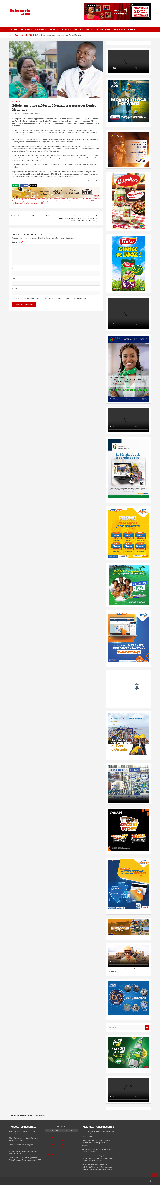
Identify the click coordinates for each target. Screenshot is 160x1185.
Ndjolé (57, 201)
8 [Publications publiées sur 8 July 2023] (71, 1137)
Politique (25, 29)
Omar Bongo (64, 201)
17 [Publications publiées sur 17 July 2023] (48, 1144)
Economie (39, 29)
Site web (15, 288)
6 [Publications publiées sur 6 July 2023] (61, 1137)
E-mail (14, 279)
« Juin (47, 1154)
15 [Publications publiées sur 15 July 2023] (71, 1141)
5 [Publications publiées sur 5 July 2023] (57, 1137)
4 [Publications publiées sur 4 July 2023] (52, 1137)
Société (65, 29)
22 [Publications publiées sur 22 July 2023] (71, 1144)
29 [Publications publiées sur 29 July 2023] (71, 1148)
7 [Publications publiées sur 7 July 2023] (66, 1137)
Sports (77, 29)
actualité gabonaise (23, 199)
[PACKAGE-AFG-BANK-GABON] (128, 337)
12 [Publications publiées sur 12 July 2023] (57, 1141)
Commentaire (17, 242)
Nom (14, 269)
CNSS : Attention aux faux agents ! (21, 1145)
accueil (14, 29)
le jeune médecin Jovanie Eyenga (35, 201)
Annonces (118, 29)
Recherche (147, 1027)
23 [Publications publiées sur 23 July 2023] (76, 1144)
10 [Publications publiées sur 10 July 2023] (48, 1141)
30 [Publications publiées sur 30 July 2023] (76, 1148)
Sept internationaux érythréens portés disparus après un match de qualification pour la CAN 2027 (23, 1151)
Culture (52, 29)
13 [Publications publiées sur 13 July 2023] (62, 1141)
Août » (53, 1154)
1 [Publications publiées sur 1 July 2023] (71, 1134)
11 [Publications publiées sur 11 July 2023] (52, 1141)
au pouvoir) (48, 199)
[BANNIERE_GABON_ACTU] (128, 133)
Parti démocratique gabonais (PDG (81, 201)
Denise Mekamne (59, 199)
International (103, 29)
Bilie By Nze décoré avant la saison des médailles (32, 216)
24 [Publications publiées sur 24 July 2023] (48, 1148)
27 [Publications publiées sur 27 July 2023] (62, 1148)
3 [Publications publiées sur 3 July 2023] (47, 1137)
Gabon (68, 199)
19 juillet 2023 (16, 114)
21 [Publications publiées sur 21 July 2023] (66, 1144)
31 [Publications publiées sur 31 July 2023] (48, 1151)
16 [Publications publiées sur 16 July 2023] (76, 1141)
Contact (132, 29)
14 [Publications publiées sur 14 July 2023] (66, 1141)
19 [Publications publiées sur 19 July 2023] (57, 1144)
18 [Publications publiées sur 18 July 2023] (52, 1144)
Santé (89, 29)
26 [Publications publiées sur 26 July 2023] (57, 1148)
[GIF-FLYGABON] (129, 566)
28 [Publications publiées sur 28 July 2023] (66, 1148)
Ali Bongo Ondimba (37, 199)
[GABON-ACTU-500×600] (128, 509)
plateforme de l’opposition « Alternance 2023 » (28, 203)
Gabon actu (75, 199)
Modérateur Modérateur (31, 114)
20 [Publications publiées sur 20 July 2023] (62, 1144)
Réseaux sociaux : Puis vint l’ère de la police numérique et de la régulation (97, 1142)
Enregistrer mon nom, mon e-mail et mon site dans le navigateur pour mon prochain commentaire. (51, 298)
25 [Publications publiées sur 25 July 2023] (52, 1148)
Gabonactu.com (17, 201)
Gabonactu (96, 199)
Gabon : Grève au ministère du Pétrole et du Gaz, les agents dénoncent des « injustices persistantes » (97, 1167)
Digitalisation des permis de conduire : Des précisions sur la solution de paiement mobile (98, 1134)
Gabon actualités (85, 199)
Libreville (51, 201)
